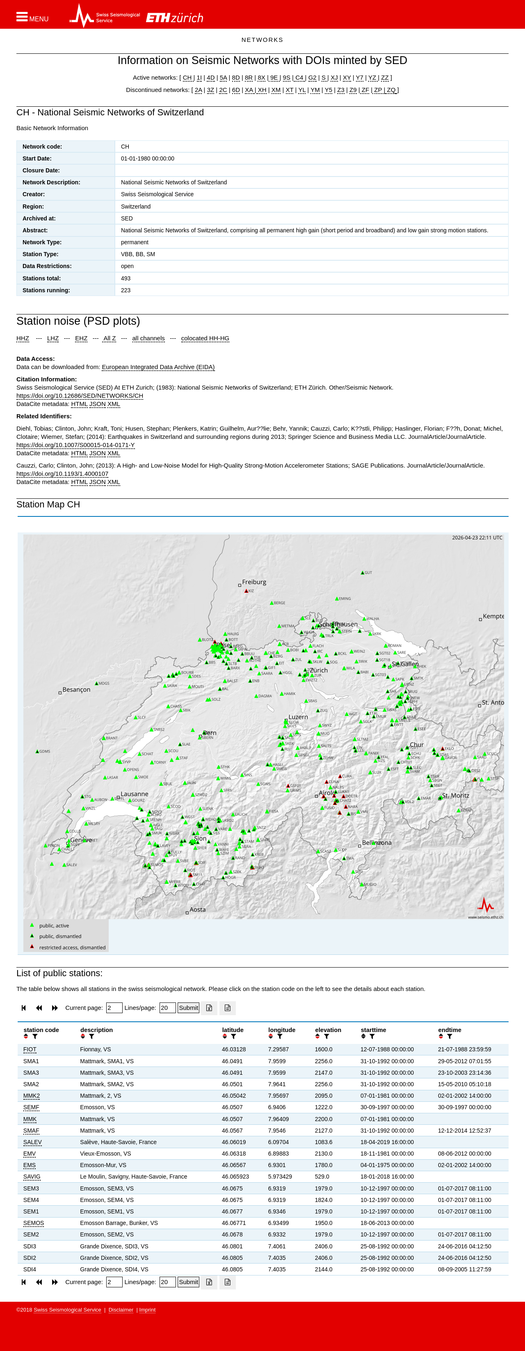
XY (347, 77)
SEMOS (33, 1223)
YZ (373, 77)
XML (113, 403)
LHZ (53, 338)
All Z (109, 338)
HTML (79, 403)
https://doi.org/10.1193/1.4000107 (62, 473)
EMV (29, 1153)
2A (198, 89)
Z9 (353, 89)
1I (199, 77)
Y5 (328, 89)
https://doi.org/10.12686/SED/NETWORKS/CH (79, 395)
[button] (32, 17)
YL (302, 89)
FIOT (30, 1049)
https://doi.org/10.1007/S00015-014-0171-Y (75, 444)
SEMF (31, 1107)
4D (211, 77)
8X (261, 77)
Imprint (147, 1310)
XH (261, 89)
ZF (365, 89)
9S (286, 77)
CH (188, 77)
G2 (312, 77)
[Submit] (188, 1007)
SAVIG (32, 1176)
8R (249, 77)
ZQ (390, 89)
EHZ (81, 338)
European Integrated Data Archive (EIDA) (158, 366)
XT (290, 89)
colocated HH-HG (205, 338)
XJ (334, 77)
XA (249, 89)
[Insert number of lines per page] (168, 1007)
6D (236, 89)
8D (236, 77)
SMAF (31, 1130)
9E (274, 77)
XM (276, 89)
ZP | (378, 89)
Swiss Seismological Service (67, 1310)
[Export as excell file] (209, 1008)
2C (223, 89)
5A (223, 77)
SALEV (32, 1142)
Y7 (359, 77)
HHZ (22, 338)
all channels (148, 338)
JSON (97, 403)
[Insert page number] (114, 1007)
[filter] (34, 1036)
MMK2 (31, 1095)
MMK (30, 1119)
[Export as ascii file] (227, 1008)
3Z (211, 89)
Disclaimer (121, 1310)
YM (315, 89)
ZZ (384, 77)
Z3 (341, 89)
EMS (29, 1165)
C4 (299, 77)
